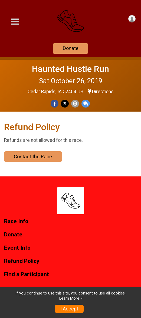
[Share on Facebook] (54, 104)
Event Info (17, 248)
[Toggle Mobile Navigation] (14, 21)
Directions (103, 91)
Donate (70, 48)
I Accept (69, 309)
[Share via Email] (75, 104)
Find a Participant (26, 274)
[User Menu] (132, 18)
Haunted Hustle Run (70, 69)
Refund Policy (21, 261)
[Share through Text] (85, 104)
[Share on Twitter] (65, 104)
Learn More (69, 298)
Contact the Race (33, 156)
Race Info (16, 221)
